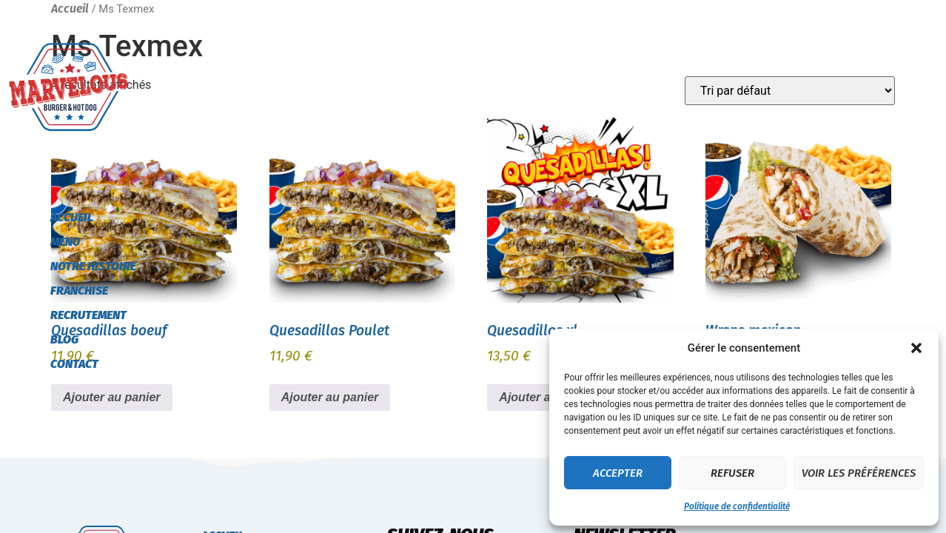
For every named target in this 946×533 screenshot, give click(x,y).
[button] (916, 348)
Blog (64, 339)
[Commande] (790, 90)
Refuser (732, 473)
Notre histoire (93, 266)
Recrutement (88, 315)
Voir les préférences (859, 473)
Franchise (79, 291)
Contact (74, 364)
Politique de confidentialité (737, 506)
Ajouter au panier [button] (330, 397)
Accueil (71, 217)
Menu (65, 242)
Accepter (618, 473)
